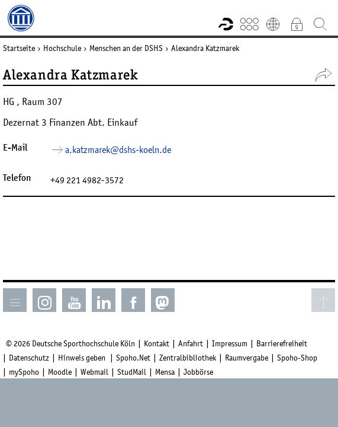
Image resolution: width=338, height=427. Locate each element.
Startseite (19, 48)
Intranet (296, 24)
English (273, 24)
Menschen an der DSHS (126, 48)
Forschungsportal (225, 24)
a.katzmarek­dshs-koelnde (118, 149)
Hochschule (62, 48)
